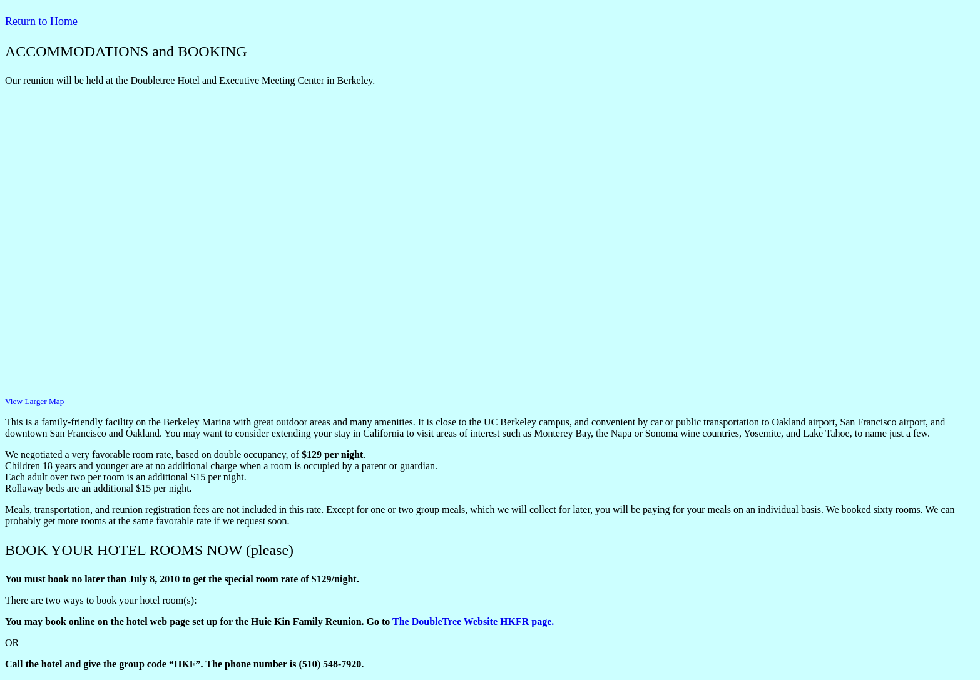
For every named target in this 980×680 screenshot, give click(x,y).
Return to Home (41, 21)
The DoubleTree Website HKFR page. (473, 621)
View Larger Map (34, 401)
